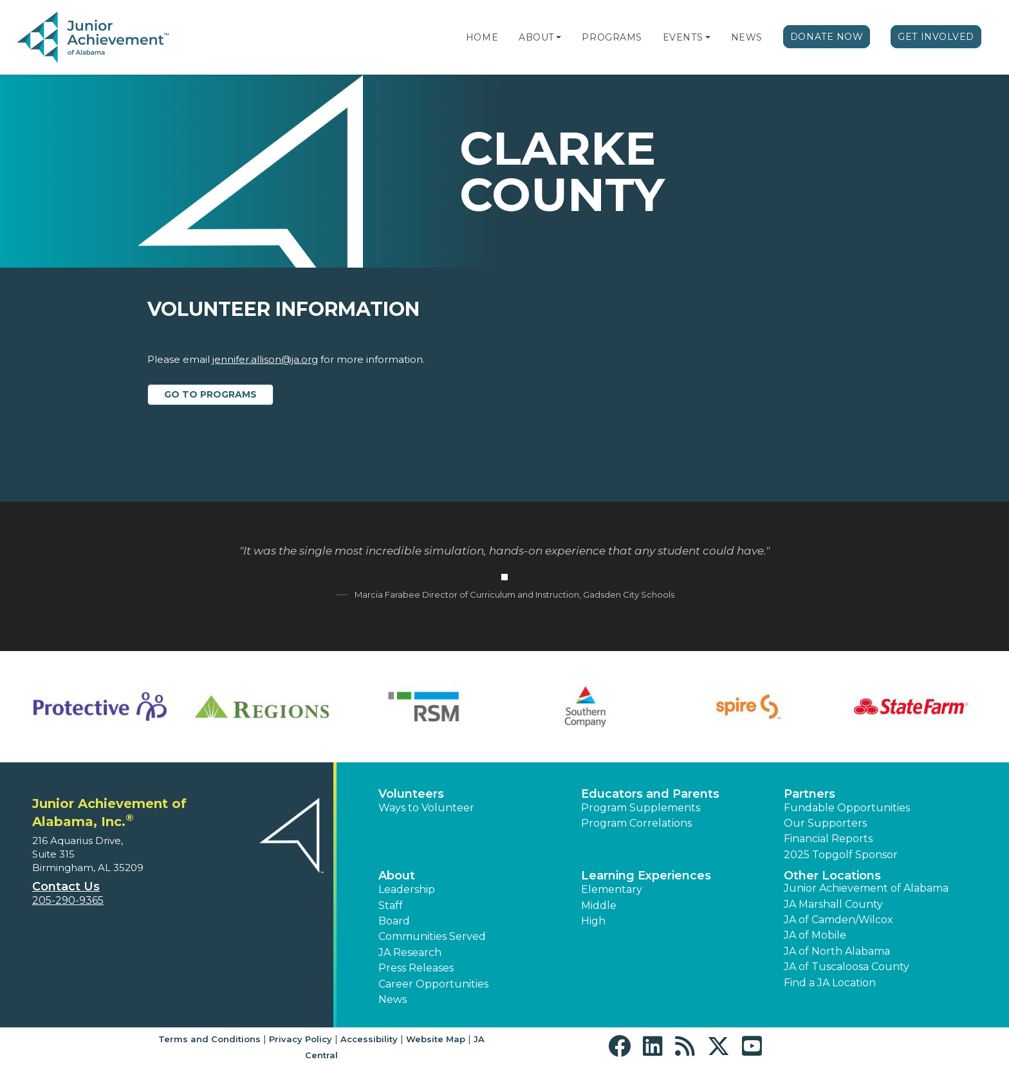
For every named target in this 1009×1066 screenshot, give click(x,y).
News (747, 37)
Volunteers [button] (411, 794)
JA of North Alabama (837, 951)
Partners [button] (809, 794)
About (536, 37)
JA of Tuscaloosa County (846, 966)
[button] (558, 37)
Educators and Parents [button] (650, 794)
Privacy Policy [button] (300, 1039)
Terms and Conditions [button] (209, 1039)
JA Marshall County (833, 904)
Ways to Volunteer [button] (426, 808)
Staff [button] (390, 905)
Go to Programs (210, 394)
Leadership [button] (406, 889)
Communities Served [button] (432, 936)
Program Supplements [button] (640, 808)
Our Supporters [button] (825, 823)
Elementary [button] (611, 889)
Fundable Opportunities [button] (847, 808)
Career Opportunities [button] (433, 984)
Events (683, 37)
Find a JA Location (830, 983)
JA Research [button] (409, 952)
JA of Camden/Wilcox (838, 920)
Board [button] (394, 921)
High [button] (593, 921)
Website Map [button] (435, 1039)
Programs (612, 37)
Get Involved (936, 36)
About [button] (396, 875)
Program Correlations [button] (636, 823)
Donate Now (827, 36)
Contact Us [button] (66, 886)
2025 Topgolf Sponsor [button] (841, 855)
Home (482, 37)
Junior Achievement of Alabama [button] (866, 888)
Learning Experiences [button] (646, 875)
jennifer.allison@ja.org (265, 359)
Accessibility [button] (369, 1039)
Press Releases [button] (416, 968)
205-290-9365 (68, 900)
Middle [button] (598, 905)
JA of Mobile (815, 935)
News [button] (392, 999)
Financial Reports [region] (828, 838)
